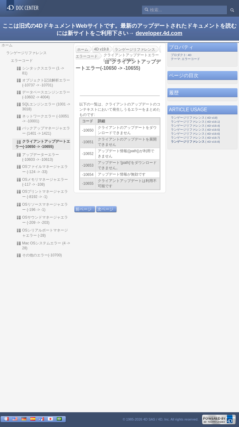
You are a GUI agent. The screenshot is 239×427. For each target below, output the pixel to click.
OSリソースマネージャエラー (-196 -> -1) (42, 207)
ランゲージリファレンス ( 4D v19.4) (195, 125)
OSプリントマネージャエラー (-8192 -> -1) (42, 194)
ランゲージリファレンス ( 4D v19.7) (195, 137)
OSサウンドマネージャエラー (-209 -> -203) (42, 220)
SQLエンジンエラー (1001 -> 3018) (43, 106)
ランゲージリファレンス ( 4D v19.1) (195, 121)
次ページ (105, 209)
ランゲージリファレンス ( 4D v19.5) (195, 129)
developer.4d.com (158, 33)
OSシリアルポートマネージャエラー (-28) (42, 233)
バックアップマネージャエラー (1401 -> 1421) (43, 131)
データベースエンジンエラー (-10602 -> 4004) (43, 94)
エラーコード (22, 60)
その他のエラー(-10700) (39, 255)
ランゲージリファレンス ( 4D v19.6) (195, 133)
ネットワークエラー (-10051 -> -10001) (42, 118)
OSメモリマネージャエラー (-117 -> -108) (42, 182)
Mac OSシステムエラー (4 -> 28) (43, 245)
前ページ (84, 209)
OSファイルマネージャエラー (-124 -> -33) (42, 169)
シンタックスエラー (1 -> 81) (40, 70)
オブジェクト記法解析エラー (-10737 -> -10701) (43, 82)
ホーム (7, 45)
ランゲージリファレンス (26, 53)
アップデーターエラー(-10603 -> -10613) (37, 157)
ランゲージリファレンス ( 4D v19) (194, 117)
